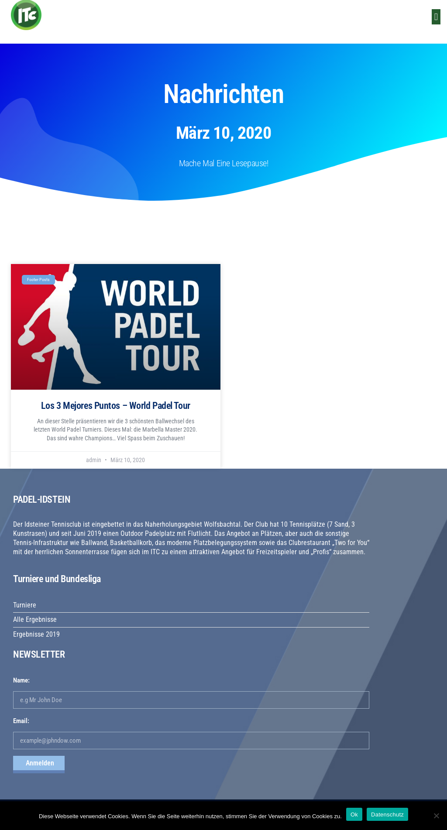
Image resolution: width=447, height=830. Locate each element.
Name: (21, 680)
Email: (21, 721)
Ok (354, 814)
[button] (436, 16)
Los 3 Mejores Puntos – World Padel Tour (115, 405)
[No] (436, 815)
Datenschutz (387, 814)
